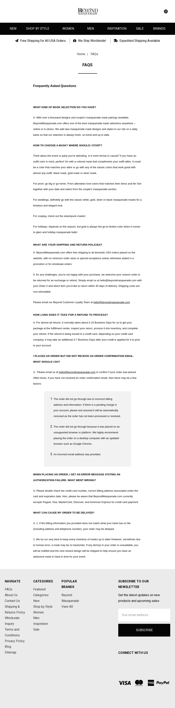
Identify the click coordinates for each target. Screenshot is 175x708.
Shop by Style (39, 28)
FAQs (8, 589)
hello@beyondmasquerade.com (111, 302)
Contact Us (12, 601)
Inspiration (116, 28)
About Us (11, 595)
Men (92, 28)
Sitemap (10, 652)
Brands (159, 28)
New (13, 28)
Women (70, 28)
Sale (140, 28)
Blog (8, 646)
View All (67, 606)
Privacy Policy (15, 641)
